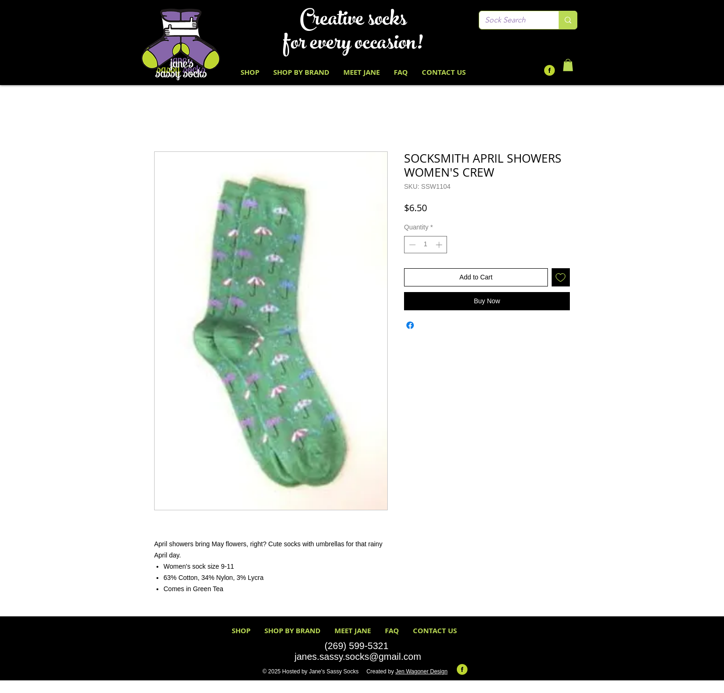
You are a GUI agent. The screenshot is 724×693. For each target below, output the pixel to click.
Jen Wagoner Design (421, 671)
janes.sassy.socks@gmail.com (357, 656)
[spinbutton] (425, 244)
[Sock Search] (512, 20)
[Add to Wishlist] (561, 277)
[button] (568, 65)
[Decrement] (411, 244)
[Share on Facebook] (410, 325)
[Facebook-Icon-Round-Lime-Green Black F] (549, 70)
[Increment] (440, 244)
